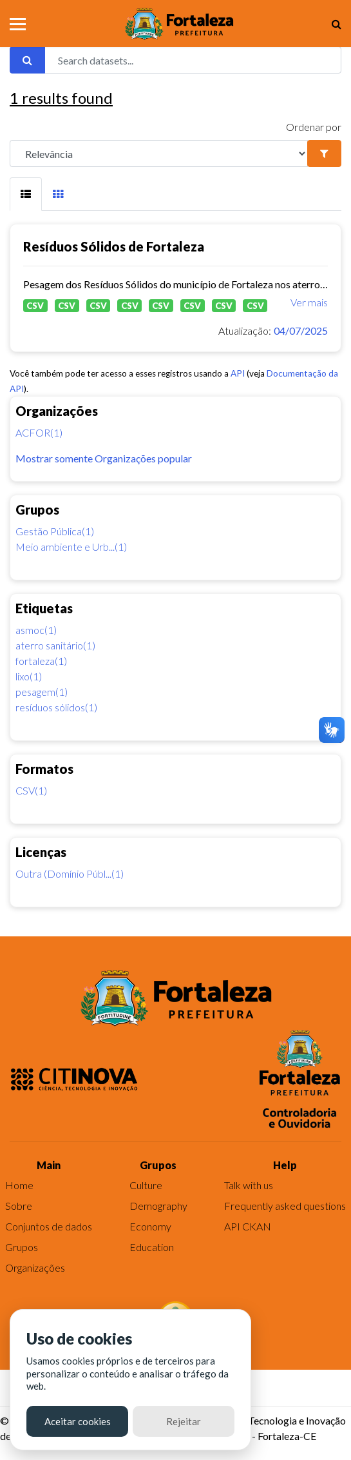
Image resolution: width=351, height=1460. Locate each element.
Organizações (35, 1267)
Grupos (21, 1247)
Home (19, 1185)
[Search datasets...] (192, 60)
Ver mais (309, 302)
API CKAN (247, 1226)
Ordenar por (313, 127)
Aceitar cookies (77, 1421)
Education (151, 1247)
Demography (158, 1205)
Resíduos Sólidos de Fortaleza (113, 246)
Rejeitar (183, 1421)
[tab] (26, 194)
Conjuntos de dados (48, 1226)
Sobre (18, 1205)
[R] (159, 153)
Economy (150, 1226)
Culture (145, 1185)
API (238, 373)
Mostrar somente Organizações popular (103, 458)
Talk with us (248, 1185)
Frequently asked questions (285, 1205)
